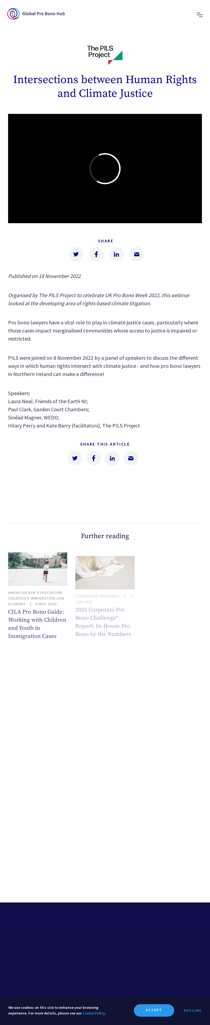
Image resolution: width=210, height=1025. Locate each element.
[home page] (36, 18)
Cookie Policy (94, 1013)
